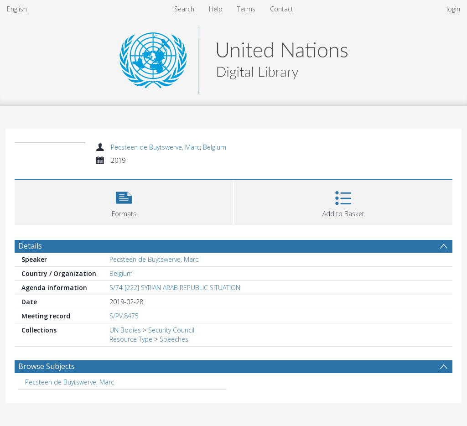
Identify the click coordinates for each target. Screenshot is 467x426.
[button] (124, 201)
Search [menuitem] (184, 9)
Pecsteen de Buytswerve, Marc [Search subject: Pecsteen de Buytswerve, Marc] (69, 382)
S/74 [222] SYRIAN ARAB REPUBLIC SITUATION (174, 287)
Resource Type (130, 339)
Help (216, 9)
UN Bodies (125, 330)
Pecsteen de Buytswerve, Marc (155, 147)
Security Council (171, 330)
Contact (281, 9)
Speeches (174, 339)
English (17, 9)
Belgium (214, 147)
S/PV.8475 (124, 316)
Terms (246, 9)
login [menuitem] (453, 9)
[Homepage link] (233, 57)
